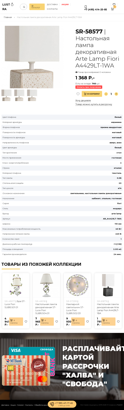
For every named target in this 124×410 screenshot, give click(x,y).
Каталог (36, 7)
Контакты (52, 9)
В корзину (92, 94)
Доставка (52, 4)
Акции (13, 405)
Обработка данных (42, 405)
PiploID (120, 405)
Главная (8, 17)
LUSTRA (8, 6)
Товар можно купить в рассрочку (93, 104)
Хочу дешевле (83, 100)
